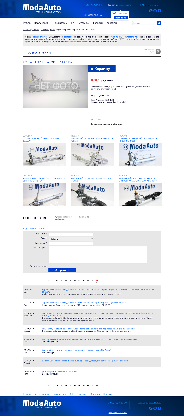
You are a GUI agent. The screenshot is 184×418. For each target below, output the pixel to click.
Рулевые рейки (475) (64, 217)
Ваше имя (41, 234)
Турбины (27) (60, 219)
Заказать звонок (93, 14)
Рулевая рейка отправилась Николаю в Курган (92, 139)
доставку (68, 36)
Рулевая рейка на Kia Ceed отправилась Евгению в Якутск (44, 179)
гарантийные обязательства (124, 36)
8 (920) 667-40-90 (92, 5)
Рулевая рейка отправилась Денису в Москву (91, 179)
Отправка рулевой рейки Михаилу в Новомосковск (138, 139)
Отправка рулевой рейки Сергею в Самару (41, 139)
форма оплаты (40, 36)
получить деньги (80, 41)
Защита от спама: (38, 266)
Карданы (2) (84, 217)
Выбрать (120, 17)
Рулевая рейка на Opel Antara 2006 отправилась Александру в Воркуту (138, 179)
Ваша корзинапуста (149, 51)
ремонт (41, 39)
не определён (125, 5)
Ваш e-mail (41, 243)
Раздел (44, 238)
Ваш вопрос (40, 247)
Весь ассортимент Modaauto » (107, 124)
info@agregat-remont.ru (149, 5)
